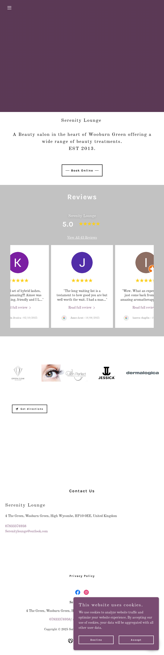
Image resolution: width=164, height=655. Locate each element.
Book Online (82, 170)
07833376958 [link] (15, 526)
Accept (136, 639)
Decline (96, 639)
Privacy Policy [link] (82, 576)
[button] (16, 7)
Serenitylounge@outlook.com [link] (26, 531)
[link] (18, 308)
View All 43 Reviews (82, 238)
